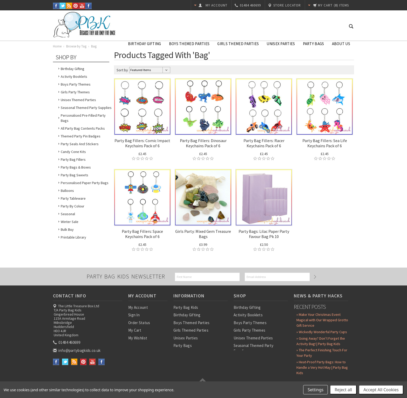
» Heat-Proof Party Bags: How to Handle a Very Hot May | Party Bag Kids (322, 367)
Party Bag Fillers (73, 159)
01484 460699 (67, 342)
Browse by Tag (76, 46)
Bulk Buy (67, 229)
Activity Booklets (74, 76)
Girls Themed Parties (238, 43)
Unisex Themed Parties (78, 99)
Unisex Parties (281, 43)
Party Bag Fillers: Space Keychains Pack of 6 (142, 234)
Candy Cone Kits (73, 151)
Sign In (134, 314)
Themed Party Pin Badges (80, 136)
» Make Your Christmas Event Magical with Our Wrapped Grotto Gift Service (322, 320)
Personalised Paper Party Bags (84, 182)
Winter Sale (69, 221)
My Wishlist (137, 338)
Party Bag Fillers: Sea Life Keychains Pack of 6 (324, 143)
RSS (69, 6)
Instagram (88, 6)
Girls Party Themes (75, 92)
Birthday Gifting (144, 43)
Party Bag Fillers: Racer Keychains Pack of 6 (263, 143)
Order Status (139, 322)
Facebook (56, 6)
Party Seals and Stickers (80, 144)
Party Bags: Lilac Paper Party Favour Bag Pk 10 (264, 234)
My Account (138, 307)
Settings (315, 390)
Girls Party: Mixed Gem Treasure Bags (203, 234)
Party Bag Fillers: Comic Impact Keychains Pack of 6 (142, 143)
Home (57, 46)
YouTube (82, 6)
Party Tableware (73, 198)
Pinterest (75, 6)
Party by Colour (72, 206)
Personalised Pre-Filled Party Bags (83, 118)
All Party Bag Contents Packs (83, 128)
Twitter (62, 6)
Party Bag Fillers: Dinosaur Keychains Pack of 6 (203, 143)
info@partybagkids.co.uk (77, 350)
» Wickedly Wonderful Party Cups (321, 332)
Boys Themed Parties (189, 43)
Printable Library (73, 237)
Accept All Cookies (381, 390)
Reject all (343, 390)
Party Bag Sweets (74, 175)
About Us (341, 43)
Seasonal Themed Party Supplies (86, 107)
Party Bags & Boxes (76, 167)
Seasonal (68, 214)
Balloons (67, 190)
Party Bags (313, 43)
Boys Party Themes (76, 84)
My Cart (134, 330)
